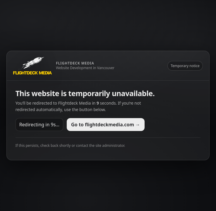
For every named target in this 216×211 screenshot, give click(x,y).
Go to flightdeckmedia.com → (105, 124)
